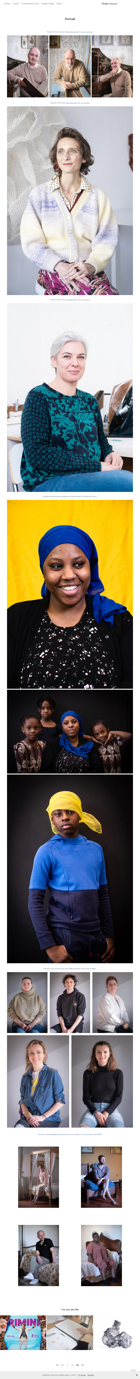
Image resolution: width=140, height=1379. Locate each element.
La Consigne (85, 103)
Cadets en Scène (86, 32)
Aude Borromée (71, 103)
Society (7, 3)
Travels (16, 3)
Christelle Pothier (71, 300)
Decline (91, 1375)
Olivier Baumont (71, 32)
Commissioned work (30, 3)
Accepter (82, 1375)
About (59, 3)
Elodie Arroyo (109, 3)
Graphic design (47, 3)
